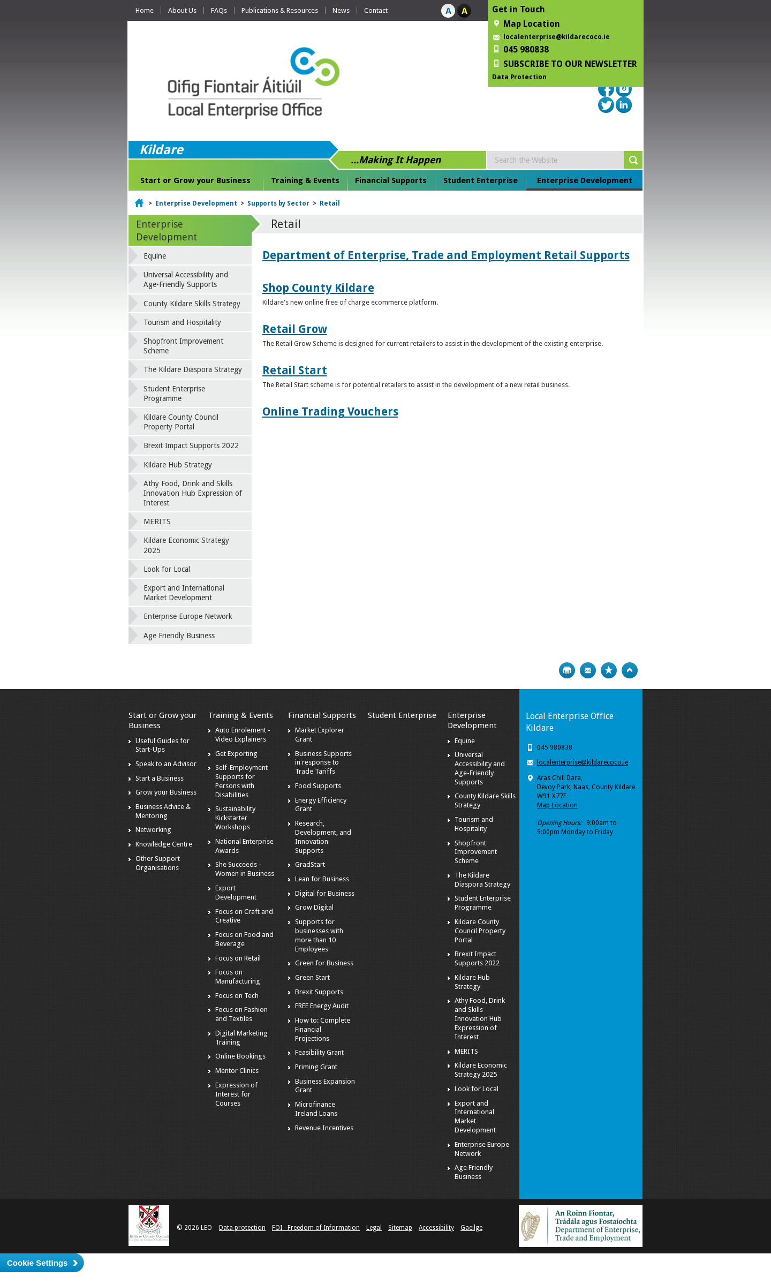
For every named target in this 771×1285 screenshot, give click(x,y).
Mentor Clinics (237, 1071)
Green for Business (324, 963)
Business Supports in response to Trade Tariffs (323, 763)
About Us (182, 10)
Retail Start (294, 370)
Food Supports (318, 786)
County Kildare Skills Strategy (191, 303)
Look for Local (166, 569)
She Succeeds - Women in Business (244, 869)
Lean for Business (322, 879)
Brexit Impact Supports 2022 (191, 445)
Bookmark (609, 670)
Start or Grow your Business (195, 180)
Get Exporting (236, 754)
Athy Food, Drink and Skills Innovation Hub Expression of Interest (192, 493)
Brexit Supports (319, 992)
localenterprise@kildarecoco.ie (556, 37)
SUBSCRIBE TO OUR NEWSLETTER (570, 64)
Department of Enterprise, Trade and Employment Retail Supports (446, 255)
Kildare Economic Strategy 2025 (186, 545)
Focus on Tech (237, 996)
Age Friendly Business (179, 635)
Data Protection (519, 77)
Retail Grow (294, 329)
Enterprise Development (584, 180)
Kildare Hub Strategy (177, 464)
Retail (330, 203)
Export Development (235, 892)
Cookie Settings (37, 1262)
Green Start (312, 977)
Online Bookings (240, 1056)
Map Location (557, 805)
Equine (154, 256)
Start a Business (159, 778)
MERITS (157, 521)
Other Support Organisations (157, 863)
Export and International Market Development (183, 593)
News (341, 10)
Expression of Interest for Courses (236, 1094)
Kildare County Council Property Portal (180, 422)
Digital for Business (324, 893)
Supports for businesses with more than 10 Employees (319, 935)
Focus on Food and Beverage (244, 939)
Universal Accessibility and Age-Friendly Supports (185, 279)
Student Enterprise (480, 180)
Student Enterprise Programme (174, 393)
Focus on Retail (238, 958)
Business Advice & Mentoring (163, 811)
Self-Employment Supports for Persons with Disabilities (241, 781)
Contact (376, 10)
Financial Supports (391, 180)
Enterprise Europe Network (187, 616)
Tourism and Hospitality (182, 322)
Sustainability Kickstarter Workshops (235, 818)
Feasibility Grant (319, 1052)
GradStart (310, 864)
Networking (153, 830)
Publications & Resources (279, 10)
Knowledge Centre (163, 844)
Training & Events (305, 180)
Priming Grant (316, 1067)
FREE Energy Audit (322, 1006)
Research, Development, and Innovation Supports (323, 837)
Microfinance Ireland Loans (316, 1108)
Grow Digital (314, 907)
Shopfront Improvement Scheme (183, 346)
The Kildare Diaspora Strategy (192, 369)
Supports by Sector (278, 203)
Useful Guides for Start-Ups (162, 745)
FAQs (219, 10)
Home (144, 10)
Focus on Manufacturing (237, 976)
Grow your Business (165, 792)
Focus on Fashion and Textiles (241, 1014)
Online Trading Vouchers (330, 411)
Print (567, 670)
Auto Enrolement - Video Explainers (242, 734)
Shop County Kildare (318, 287)
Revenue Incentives (324, 1128)
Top (630, 670)
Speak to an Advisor (165, 764)
